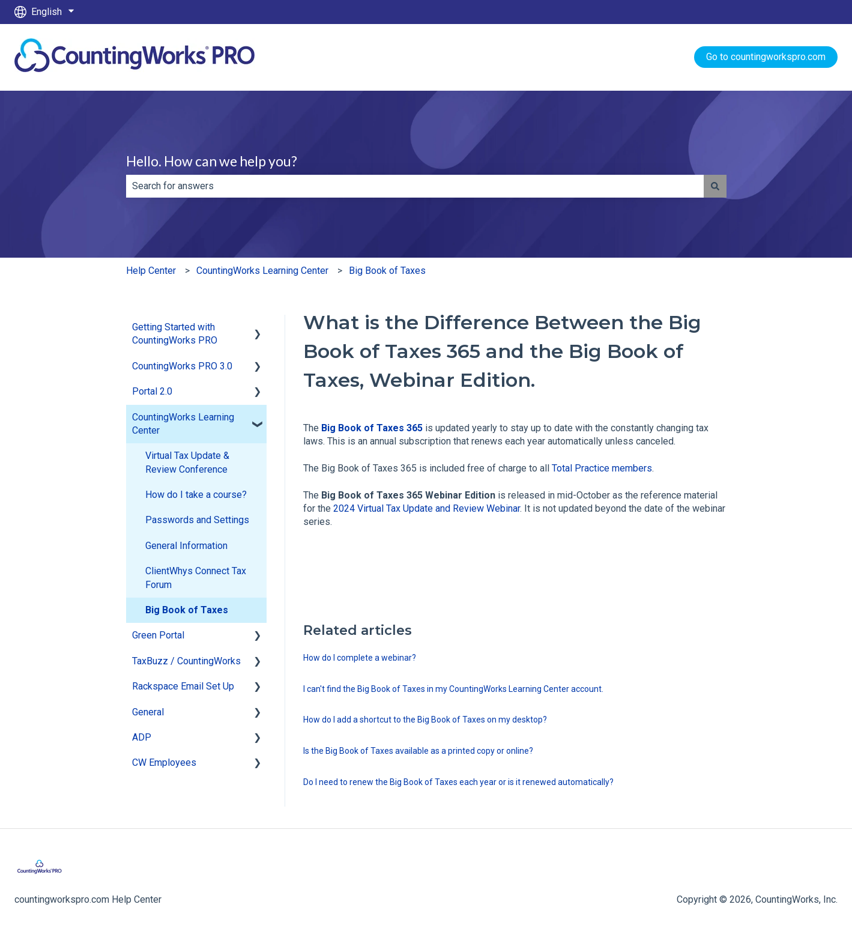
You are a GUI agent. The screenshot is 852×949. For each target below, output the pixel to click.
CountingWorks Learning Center (262, 270)
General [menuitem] (148, 712)
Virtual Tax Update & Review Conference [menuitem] (187, 462)
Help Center (151, 270)
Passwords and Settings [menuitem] (197, 520)
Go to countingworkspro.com (766, 56)
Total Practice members (602, 468)
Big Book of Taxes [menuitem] (186, 610)
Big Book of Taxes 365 (372, 428)
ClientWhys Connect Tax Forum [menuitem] (195, 577)
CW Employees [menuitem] (164, 762)
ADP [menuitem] (141, 737)
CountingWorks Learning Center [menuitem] (183, 423)
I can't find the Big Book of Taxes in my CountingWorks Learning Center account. (453, 689)
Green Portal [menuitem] (158, 635)
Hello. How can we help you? (211, 161)
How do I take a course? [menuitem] (196, 494)
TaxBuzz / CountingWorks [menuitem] (186, 661)
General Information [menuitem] (186, 545)
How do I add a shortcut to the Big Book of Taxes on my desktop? (425, 719)
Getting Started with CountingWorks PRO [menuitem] (174, 333)
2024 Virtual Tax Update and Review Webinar (426, 508)
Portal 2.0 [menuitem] (152, 391)
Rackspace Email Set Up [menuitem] (183, 686)
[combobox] (415, 186)
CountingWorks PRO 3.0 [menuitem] (182, 366)
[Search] (715, 186)
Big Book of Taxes (387, 270)
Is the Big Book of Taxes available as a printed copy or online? (418, 751)
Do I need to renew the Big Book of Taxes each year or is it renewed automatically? (458, 782)
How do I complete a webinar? (359, 657)
